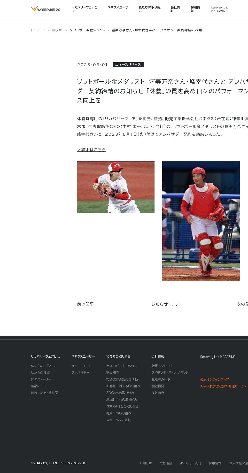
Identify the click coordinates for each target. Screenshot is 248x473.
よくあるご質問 (190, 463)
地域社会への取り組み (121, 399)
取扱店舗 (166, 463)
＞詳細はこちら (91, 150)
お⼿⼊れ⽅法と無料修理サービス (223, 386)
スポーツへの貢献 (118, 420)
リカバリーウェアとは (84, 9)
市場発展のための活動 (122, 379)
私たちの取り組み (149, 9)
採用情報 (195, 9)
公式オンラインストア (214, 379)
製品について (40, 386)
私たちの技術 (40, 372)
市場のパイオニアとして (122, 366)
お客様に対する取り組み (123, 386)
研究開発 (112, 372)
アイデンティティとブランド (170, 372)
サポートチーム (81, 366)
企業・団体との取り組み (122, 406)
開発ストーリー (41, 379)
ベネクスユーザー (118, 9)
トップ (35, 30)
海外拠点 (158, 392)
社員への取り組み (118, 413)
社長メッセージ (162, 366)
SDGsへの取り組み (120, 392)
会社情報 (175, 9)
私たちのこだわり (43, 366)
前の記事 (85, 304)
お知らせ (55, 30)
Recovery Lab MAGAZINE (217, 357)
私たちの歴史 (161, 379)
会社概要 (158, 386)
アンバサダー (80, 372)
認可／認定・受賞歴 (44, 392)
